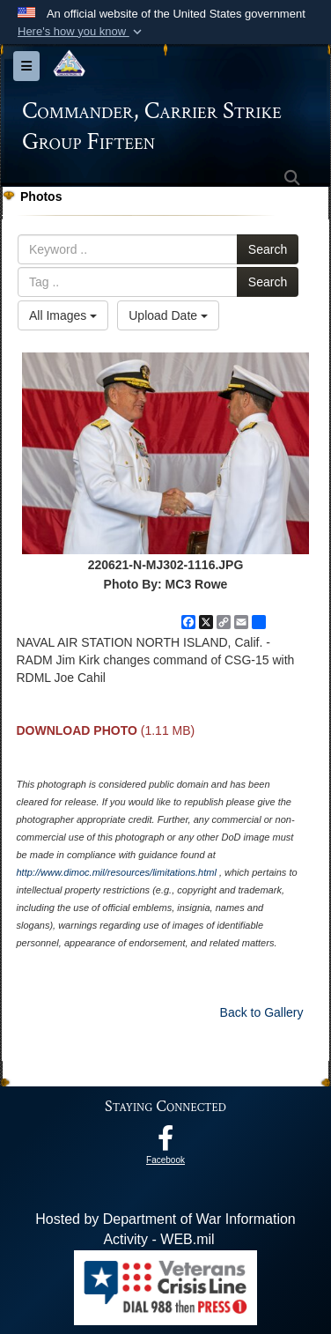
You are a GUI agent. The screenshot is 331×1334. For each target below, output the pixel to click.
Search (267, 249)
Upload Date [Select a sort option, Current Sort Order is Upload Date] (168, 315)
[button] (81, 32)
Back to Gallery (262, 1012)
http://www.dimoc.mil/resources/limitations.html (116, 872)
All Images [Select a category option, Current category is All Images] (63, 315)
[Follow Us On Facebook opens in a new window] (165, 1142)
